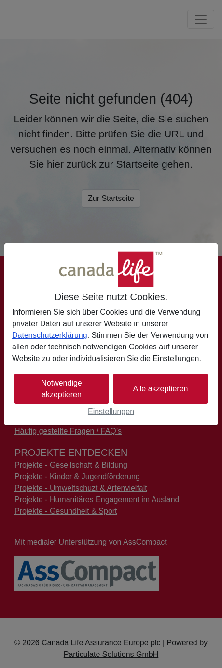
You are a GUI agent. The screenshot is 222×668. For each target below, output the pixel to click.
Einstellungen (111, 411)
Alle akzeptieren (160, 389)
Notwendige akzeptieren (61, 389)
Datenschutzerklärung (49, 335)
